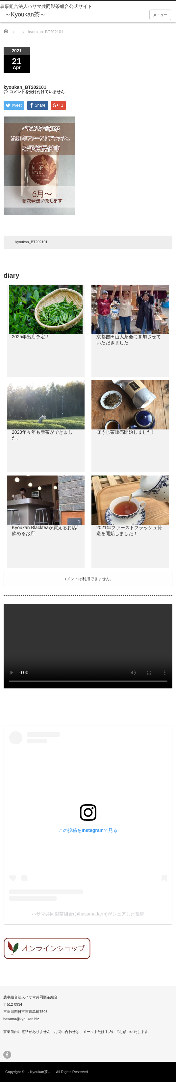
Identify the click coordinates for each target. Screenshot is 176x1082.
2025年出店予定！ (31, 336)
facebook (7, 1055)
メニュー (160, 15)
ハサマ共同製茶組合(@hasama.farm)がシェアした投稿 (88, 913)
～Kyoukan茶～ (40, 1072)
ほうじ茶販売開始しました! (124, 432)
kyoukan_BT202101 (31, 242)
